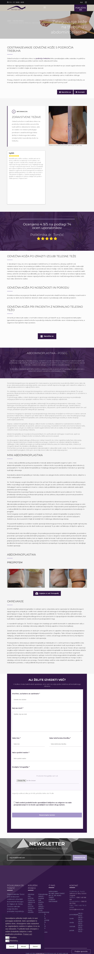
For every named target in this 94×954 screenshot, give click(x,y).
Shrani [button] (23, 946)
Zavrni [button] (35, 946)
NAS (80, 9)
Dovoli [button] (11, 946)
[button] (7, 937)
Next (43, 183)
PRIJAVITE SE (79, 839)
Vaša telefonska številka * (60, 719)
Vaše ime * (16, 719)
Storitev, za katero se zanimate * (26, 675)
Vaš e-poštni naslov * (20, 734)
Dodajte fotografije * (21, 748)
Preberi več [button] (27, 934)
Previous (41, 183)
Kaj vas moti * (17, 689)
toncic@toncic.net (77, 891)
